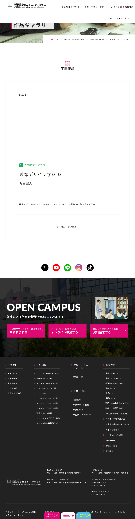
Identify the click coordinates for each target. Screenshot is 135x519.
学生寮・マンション (82, 414)
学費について (79, 409)
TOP (57, 39)
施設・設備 (12, 378)
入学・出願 (116, 6)
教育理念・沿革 (14, 393)
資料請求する (110, 330)
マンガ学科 (41, 393)
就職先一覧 (78, 376)
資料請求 (109, 451)
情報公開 (9, 511)
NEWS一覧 (110, 440)
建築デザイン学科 (44, 413)
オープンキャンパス (114, 435)
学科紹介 (77, 6)
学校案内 (66, 6)
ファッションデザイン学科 (48, 418)
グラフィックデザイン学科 (48, 373)
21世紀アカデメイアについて (119, 18)
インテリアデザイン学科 (47, 403)
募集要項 (77, 399)
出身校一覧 (12, 383)
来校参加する (27, 330)
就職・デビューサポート (96, 6)
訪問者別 (129, 6)
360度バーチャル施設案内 (117, 413)
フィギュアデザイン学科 (47, 408)
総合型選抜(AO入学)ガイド (117, 424)
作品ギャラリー (97, 39)
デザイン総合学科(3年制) (47, 423)
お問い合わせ (111, 445)
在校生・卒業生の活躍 (74, 39)
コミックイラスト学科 (46, 388)
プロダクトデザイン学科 (47, 398)
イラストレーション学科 (47, 383)
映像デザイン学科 (44, 378)
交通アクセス (51, 511)
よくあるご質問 (29, 511)
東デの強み (12, 373)
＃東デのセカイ (112, 429)
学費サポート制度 (81, 404)
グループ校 (12, 388)
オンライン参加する (68, 330)
